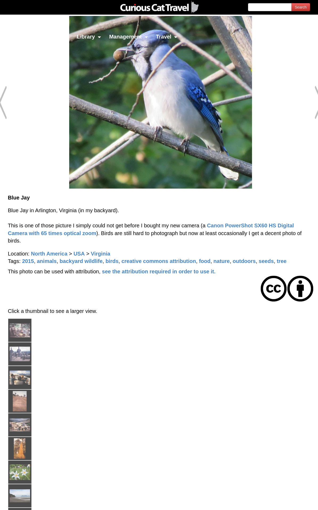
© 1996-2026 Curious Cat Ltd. (32, 501)
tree (282, 261)
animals (47, 261)
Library (89, 37)
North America (49, 254)
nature (221, 261)
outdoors (244, 261)
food (204, 261)
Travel (166, 37)
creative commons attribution (158, 261)
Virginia (100, 254)
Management (128, 37)
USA (79, 254)
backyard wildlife (81, 261)
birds (111, 261)
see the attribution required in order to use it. (159, 271)
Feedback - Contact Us (292, 501)
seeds (266, 261)
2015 (28, 261)
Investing (54, 37)
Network (17, 37)
